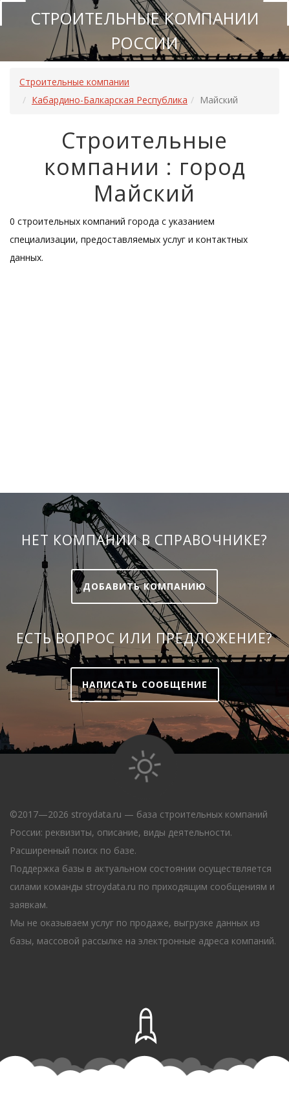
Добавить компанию (144, 586)
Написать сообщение (145, 684)
